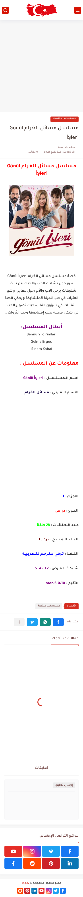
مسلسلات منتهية (64, 119)
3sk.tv (25, 883)
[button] (58, 622)
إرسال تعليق (64, 785)
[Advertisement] (41, 66)
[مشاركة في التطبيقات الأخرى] (19, 622)
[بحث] (5, 10)
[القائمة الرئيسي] (77, 10)
